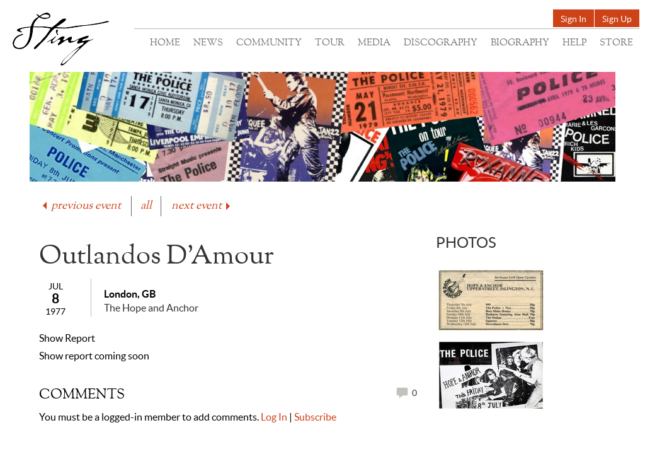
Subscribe (315, 416)
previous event (80, 206)
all (146, 206)
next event (201, 206)
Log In (274, 416)
